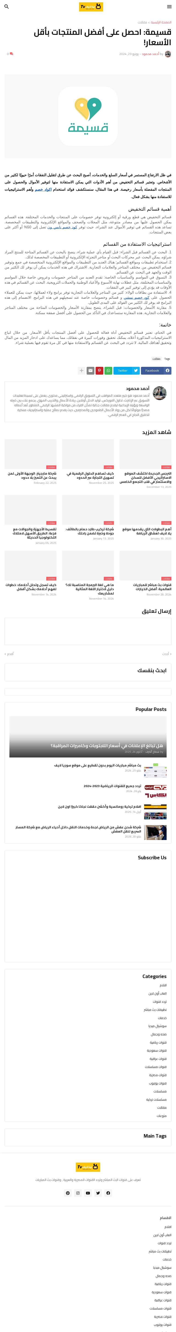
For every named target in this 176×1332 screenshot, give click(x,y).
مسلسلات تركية (156, 1100)
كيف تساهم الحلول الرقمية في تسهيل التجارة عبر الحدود (90, 475)
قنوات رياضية (158, 1042)
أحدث (165, 654)
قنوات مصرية (158, 1075)
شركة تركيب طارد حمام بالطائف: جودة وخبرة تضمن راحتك (90, 531)
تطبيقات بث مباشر (155, 1010)
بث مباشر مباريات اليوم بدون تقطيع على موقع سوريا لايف (97, 765)
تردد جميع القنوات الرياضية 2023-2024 (112, 786)
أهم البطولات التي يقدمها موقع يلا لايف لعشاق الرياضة (146, 531)
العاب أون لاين (157, 993)
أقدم (10, 654)
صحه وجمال (159, 1034)
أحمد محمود (137, 388)
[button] (169, 7)
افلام (163, 985)
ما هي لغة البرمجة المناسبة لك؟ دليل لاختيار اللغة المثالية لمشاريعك (90, 589)
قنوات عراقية (158, 1059)
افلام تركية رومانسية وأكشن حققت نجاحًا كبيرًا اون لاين (99, 806)
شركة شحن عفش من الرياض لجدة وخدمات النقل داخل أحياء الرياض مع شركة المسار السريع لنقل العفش (78, 829)
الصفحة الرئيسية (161, 23)
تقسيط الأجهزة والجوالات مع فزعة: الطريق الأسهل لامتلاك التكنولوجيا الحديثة (34, 533)
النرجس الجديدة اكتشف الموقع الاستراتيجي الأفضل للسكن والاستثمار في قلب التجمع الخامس (145, 477)
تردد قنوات (160, 1002)
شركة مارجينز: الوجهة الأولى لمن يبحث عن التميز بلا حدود (32, 475)
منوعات (162, 1115)
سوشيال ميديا (157, 1026)
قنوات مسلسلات (156, 1067)
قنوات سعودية (157, 1050)
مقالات (142, 23)
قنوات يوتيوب (158, 1083)
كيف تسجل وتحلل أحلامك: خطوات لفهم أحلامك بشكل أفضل (31, 587)
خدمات (162, 1018)
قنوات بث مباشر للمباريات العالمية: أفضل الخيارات (152, 587)
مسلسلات (160, 1091)
